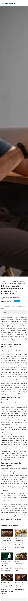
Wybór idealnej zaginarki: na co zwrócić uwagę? (20, 587)
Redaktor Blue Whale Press (11, 297)
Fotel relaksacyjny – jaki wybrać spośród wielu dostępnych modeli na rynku (7, 589)
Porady (17, 301)
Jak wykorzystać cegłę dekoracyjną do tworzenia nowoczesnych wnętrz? (6, 545)
